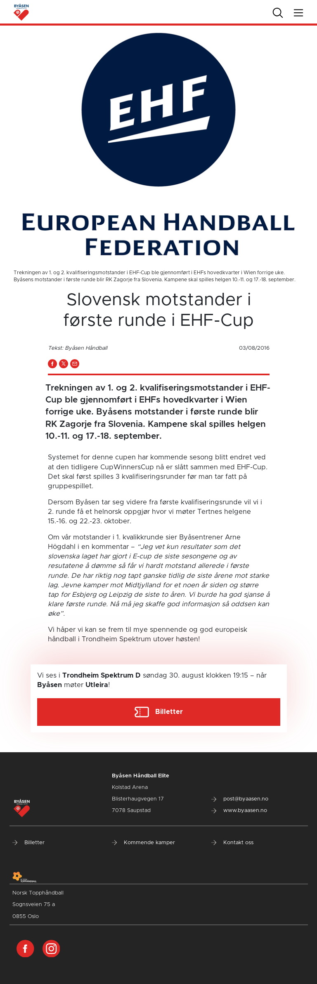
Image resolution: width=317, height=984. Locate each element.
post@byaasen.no (239, 799)
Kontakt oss (232, 842)
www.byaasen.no (239, 810)
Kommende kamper (143, 842)
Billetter (28, 842)
